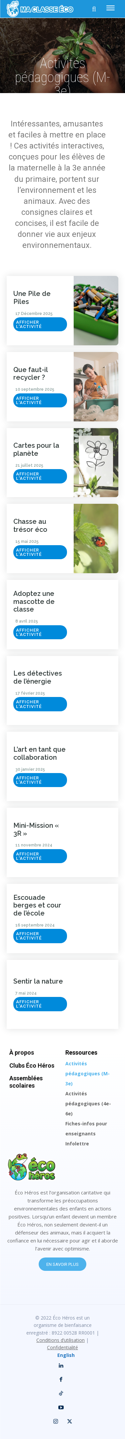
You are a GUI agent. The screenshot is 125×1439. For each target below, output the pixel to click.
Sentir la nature (38, 981)
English (66, 1355)
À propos (21, 1052)
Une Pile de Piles (32, 298)
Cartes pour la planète (36, 449)
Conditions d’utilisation (60, 1340)
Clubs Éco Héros (31, 1065)
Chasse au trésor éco (30, 525)
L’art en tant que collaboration (39, 753)
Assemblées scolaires (26, 1082)
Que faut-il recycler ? (30, 374)
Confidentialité (62, 1347)
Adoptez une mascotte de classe (34, 602)
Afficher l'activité (29, 324)
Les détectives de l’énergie (37, 677)
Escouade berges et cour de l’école (37, 905)
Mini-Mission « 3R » (36, 829)
